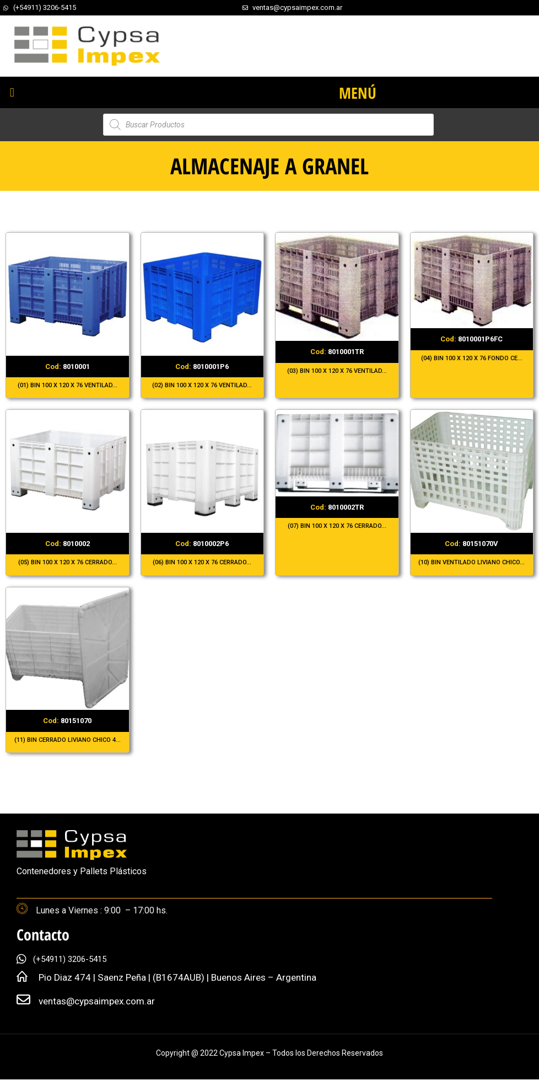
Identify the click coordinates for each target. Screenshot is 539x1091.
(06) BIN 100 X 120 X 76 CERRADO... (202, 562)
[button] (12, 92)
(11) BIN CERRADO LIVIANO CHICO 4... (67, 740)
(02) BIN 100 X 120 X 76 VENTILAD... (202, 385)
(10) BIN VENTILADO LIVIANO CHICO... (471, 562)
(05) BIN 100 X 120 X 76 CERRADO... (67, 562)
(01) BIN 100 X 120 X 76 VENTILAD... (67, 385)
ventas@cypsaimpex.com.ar (97, 1001)
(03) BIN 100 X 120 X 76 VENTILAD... (337, 371)
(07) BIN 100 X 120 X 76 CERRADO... (337, 526)
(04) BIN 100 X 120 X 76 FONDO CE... (471, 358)
